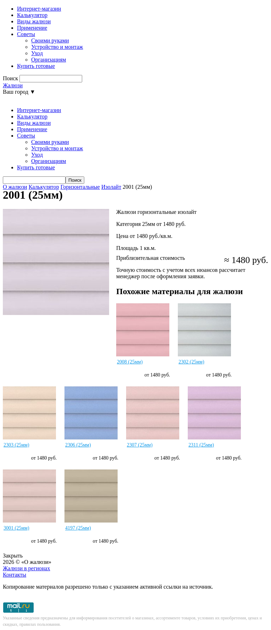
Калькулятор (32, 15)
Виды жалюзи (34, 21)
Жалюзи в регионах (26, 568)
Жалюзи (13, 85)
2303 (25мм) (16, 445)
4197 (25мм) (78, 528)
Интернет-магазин (39, 9)
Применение (32, 28)
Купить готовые (36, 66)
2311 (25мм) (201, 445)
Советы (26, 34)
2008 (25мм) (130, 362)
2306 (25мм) (78, 445)
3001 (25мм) (16, 528)
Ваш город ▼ (19, 92)
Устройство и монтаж (57, 47)
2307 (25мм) (140, 445)
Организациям (48, 60)
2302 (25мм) (191, 362)
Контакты (14, 575)
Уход (37, 53)
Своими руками (50, 40)
